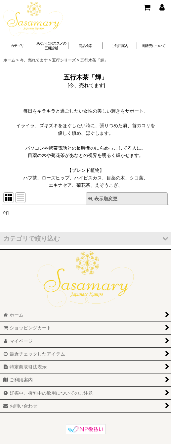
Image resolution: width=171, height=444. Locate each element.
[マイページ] (162, 7)
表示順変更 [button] (102, 198)
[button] (51, 45)
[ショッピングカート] (146, 7)
